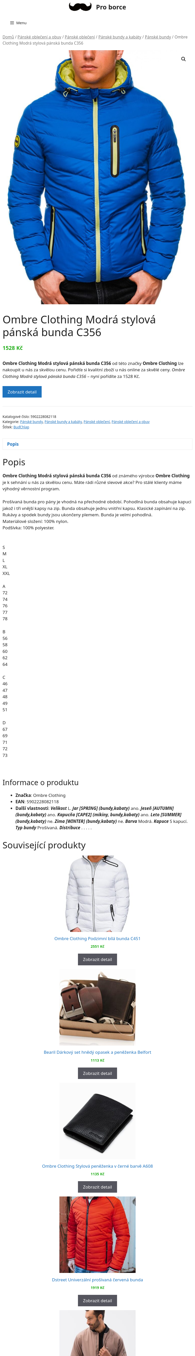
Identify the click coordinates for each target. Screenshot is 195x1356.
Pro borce (111, 7)
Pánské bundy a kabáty (119, 37)
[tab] (97, 444)
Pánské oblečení (80, 37)
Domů (8, 37)
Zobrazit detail (22, 392)
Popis (13, 444)
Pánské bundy (158, 37)
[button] (183, 59)
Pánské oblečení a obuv (39, 37)
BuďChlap (21, 427)
